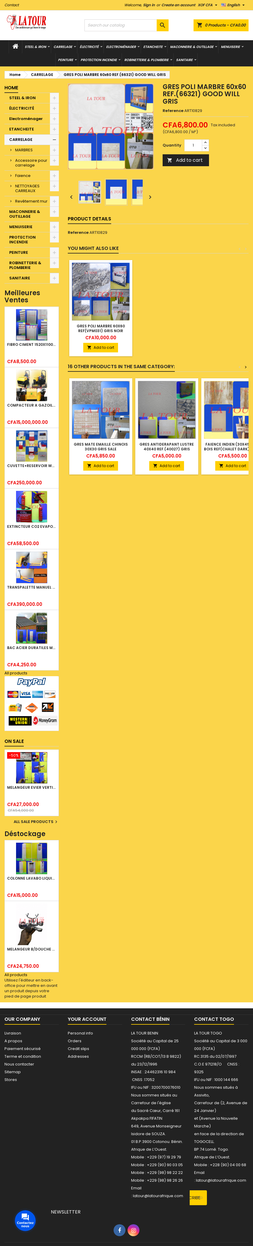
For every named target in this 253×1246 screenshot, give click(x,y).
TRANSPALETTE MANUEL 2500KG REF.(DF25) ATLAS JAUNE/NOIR (31, 587)
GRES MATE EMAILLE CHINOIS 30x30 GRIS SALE (101, 447)
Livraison (12, 1033)
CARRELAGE (63, 46)
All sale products (36, 822)
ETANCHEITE (153, 46)
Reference (173, 110)
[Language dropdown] (233, 5)
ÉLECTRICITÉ (89, 46)
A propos (13, 1041)
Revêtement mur (31, 201)
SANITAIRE (184, 59)
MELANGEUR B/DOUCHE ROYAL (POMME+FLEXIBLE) (31, 949)
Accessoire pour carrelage (31, 163)
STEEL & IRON (35, 46)
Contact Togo (214, 1019)
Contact (11, 4)
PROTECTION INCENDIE (99, 59)
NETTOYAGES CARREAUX (27, 188)
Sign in (149, 4)
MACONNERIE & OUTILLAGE (191, 46)
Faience (23, 175)
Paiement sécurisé (22, 1048)
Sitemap (12, 1072)
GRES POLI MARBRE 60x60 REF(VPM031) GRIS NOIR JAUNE (101, 330)
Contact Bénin (150, 1019)
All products (15, 673)
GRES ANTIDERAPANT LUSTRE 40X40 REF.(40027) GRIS (166, 447)
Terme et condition (22, 1056)
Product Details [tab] (89, 218)
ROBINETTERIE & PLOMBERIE (146, 59)
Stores (10, 1079)
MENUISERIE (230, 46)
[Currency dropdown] (208, 5)
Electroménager (121, 46)
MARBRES (24, 150)
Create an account (178, 4)
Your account (87, 1019)
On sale (14, 741)
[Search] (126, 25)
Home (11, 87)
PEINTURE (65, 59)
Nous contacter (19, 1064)
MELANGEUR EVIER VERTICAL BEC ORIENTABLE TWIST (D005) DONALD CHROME (31, 787)
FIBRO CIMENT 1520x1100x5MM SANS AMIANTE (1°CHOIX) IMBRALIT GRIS (31, 344)
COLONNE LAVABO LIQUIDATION (31, 878)
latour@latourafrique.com (221, 1180)
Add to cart (185, 160)
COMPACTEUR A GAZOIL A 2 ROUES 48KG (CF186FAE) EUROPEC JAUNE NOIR (31, 405)
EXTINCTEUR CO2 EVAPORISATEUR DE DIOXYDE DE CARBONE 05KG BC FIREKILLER (31, 526)
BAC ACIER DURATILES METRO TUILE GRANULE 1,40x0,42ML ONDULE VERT (31, 647)
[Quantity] (193, 145)
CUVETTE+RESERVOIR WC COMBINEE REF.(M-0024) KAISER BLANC (31, 465)
